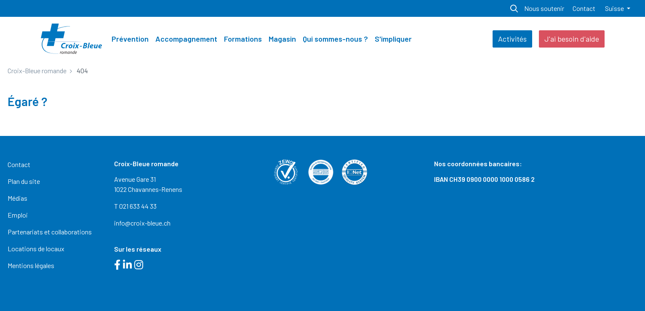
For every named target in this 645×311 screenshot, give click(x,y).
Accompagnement (186, 38)
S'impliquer (393, 38)
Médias (17, 198)
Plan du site (24, 181)
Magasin (282, 38)
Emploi (18, 215)
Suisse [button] (615, 8)
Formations (243, 38)
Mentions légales (31, 265)
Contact (584, 8)
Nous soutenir (544, 8)
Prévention (130, 38)
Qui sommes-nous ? (335, 38)
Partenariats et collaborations (50, 232)
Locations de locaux (36, 249)
